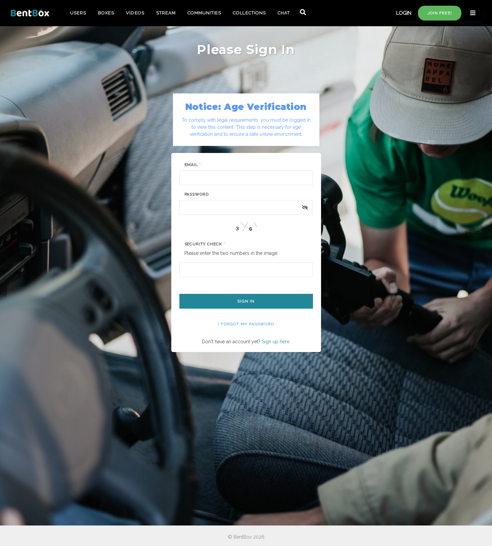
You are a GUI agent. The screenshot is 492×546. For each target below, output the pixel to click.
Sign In (245, 301)
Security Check (204, 244)
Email (192, 164)
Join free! (439, 13)
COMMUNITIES (204, 12)
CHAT (284, 12)
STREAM (166, 12)
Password (196, 194)
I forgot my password (246, 324)
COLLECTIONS (249, 12)
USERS (78, 12)
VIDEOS (135, 12)
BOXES (106, 12)
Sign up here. (276, 341)
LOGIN (403, 13)
